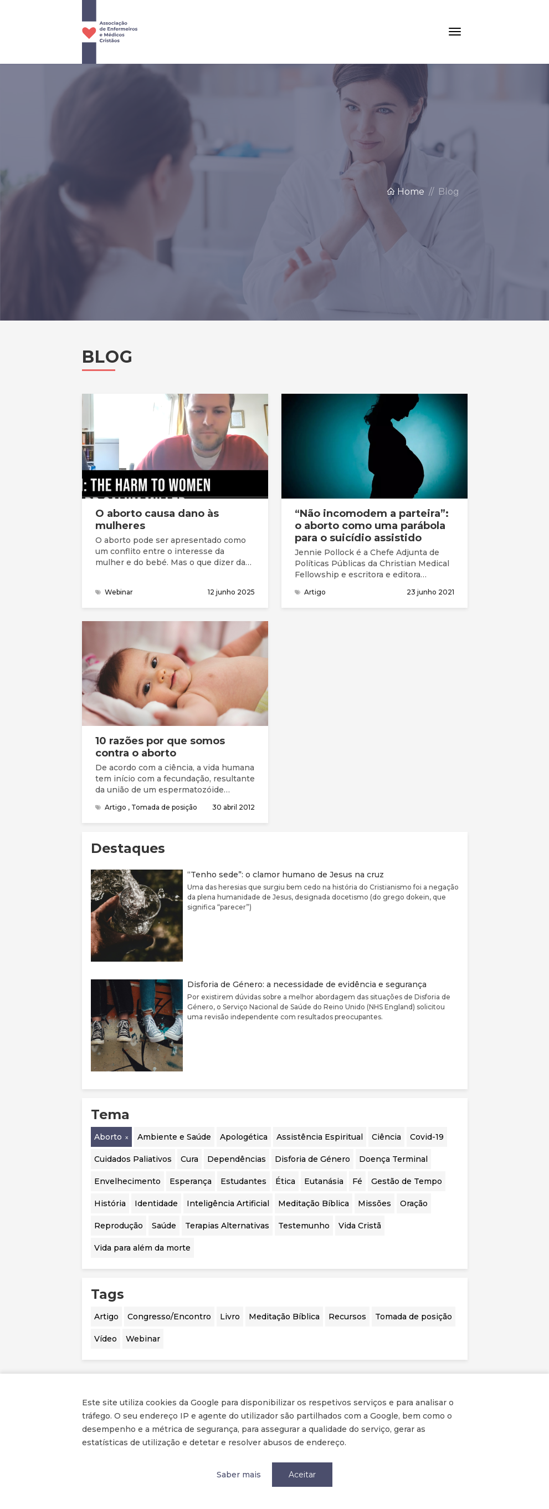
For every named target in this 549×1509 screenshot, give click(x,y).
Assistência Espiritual (319, 1137)
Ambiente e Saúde (174, 1137)
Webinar (143, 1339)
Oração (414, 1203)
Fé (357, 1181)
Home (405, 191)
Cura (189, 1159)
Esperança (191, 1181)
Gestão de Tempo (406, 1181)
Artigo (106, 1317)
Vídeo (105, 1339)
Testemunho (304, 1226)
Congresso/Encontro (169, 1317)
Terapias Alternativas (227, 1226)
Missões (374, 1203)
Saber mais (239, 1475)
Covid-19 (427, 1137)
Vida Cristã (359, 1226)
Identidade (156, 1203)
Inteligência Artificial (228, 1203)
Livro (230, 1317)
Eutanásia (323, 1181)
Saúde (164, 1226)
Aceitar (302, 1475)
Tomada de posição (413, 1317)
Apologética (244, 1137)
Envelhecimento (127, 1181)
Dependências (236, 1159)
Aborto (108, 1137)
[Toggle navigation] (455, 32)
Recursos (347, 1317)
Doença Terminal (393, 1159)
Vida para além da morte (142, 1248)
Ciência (386, 1137)
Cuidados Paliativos (133, 1159)
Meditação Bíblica (313, 1203)
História (110, 1203)
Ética (285, 1181)
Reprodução (118, 1226)
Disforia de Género (312, 1159)
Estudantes (243, 1181)
